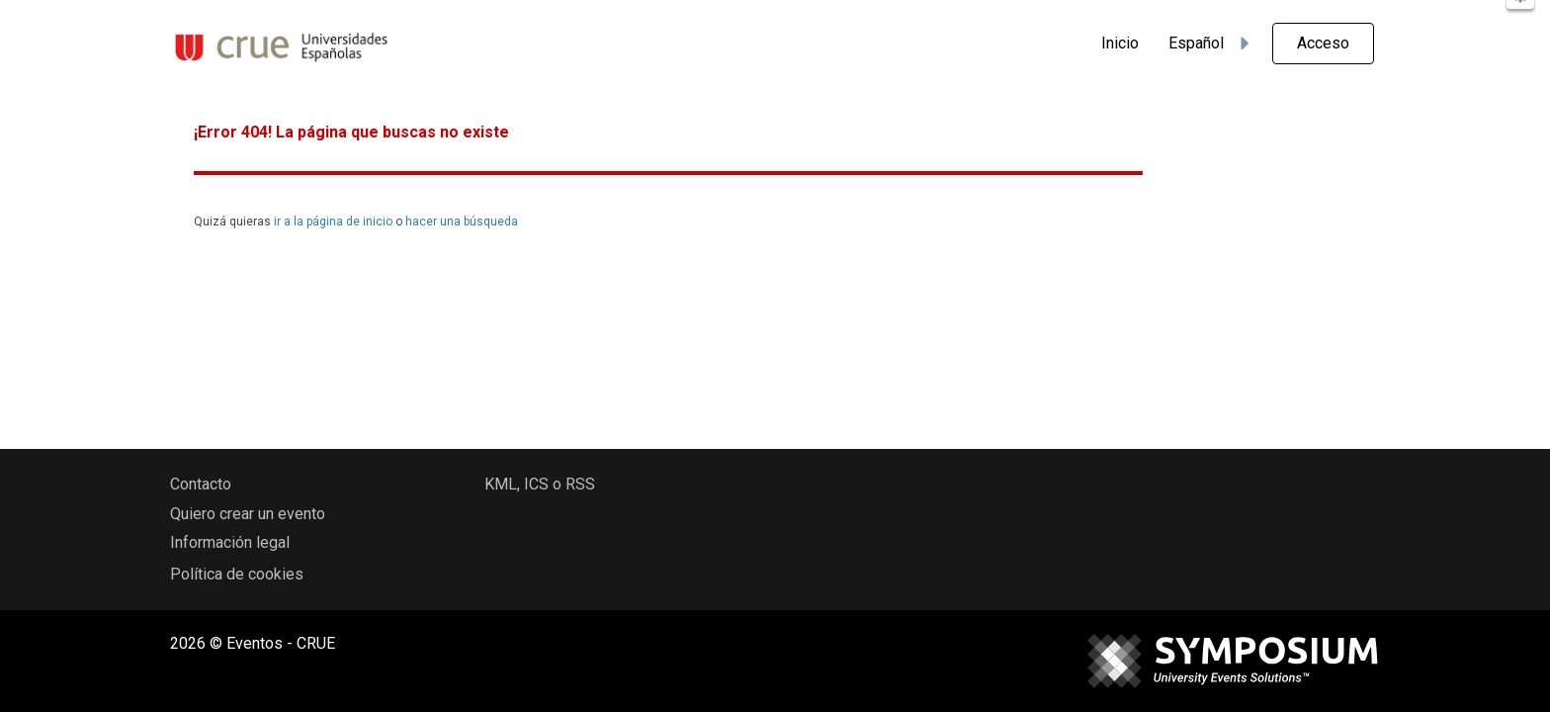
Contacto (200, 484)
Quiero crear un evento (247, 513)
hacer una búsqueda (461, 221)
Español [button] (1211, 43)
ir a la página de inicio (333, 221)
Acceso (1323, 43)
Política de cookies (236, 574)
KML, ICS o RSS (539, 484)
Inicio (1120, 43)
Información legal (230, 542)
